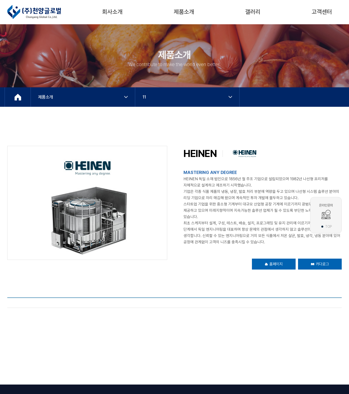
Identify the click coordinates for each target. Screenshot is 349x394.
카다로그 (320, 264)
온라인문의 (326, 211)
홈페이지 (274, 264)
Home (18, 97)
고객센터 (322, 11)
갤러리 (252, 11)
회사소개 (112, 11)
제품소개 (184, 11)
